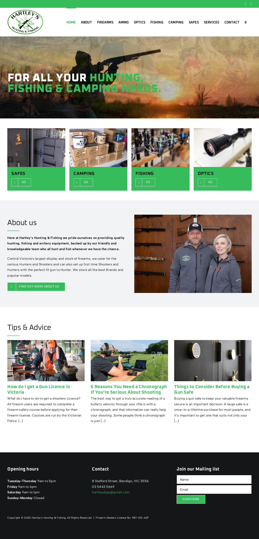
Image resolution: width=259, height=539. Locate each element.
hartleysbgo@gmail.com (110, 492)
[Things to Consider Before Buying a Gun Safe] (212, 360)
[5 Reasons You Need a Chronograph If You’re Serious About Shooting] (129, 360)
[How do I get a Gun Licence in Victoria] (46, 360)
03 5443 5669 (103, 487)
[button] (245, 22)
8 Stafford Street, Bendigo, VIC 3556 (120, 481)
